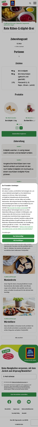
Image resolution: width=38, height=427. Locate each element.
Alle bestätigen (18, 240)
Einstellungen (6, 232)
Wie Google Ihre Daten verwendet (17, 208)
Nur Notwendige (18, 236)
